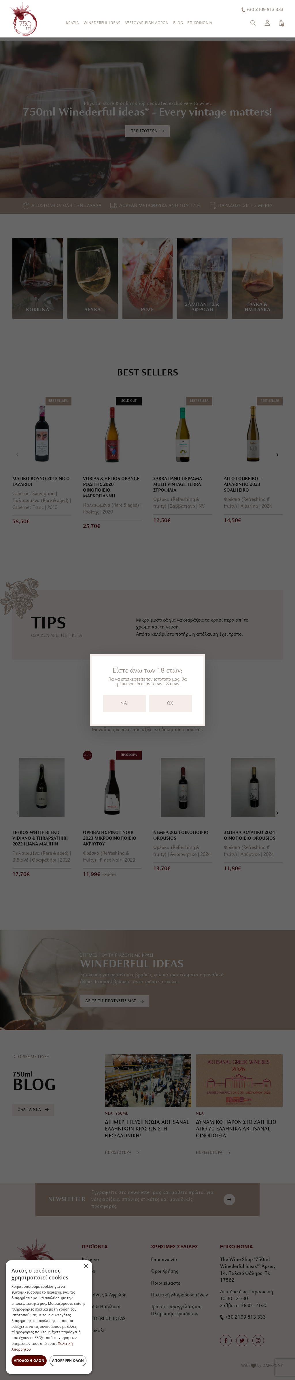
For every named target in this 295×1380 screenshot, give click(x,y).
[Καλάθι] (281, 23)
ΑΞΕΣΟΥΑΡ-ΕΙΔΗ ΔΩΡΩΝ (146, 23)
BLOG (178, 23)
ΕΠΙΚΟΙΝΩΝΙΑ (199, 23)
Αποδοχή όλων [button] (29, 1360)
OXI (171, 703)
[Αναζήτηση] (253, 23)
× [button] (86, 1266)
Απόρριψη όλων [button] (68, 1360)
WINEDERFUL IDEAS (102, 23)
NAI (124, 703)
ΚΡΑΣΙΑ (72, 23)
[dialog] (49, 1317)
